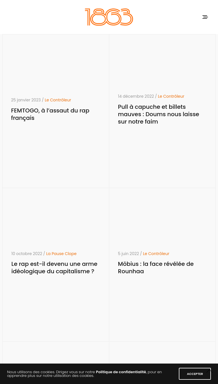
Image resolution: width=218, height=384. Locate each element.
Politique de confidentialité (121, 372)
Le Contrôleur (58, 100)
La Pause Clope (61, 253)
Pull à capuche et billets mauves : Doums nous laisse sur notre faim (158, 114)
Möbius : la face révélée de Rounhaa (156, 267)
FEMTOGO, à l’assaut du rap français (50, 114)
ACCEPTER (195, 374)
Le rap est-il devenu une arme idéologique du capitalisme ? (54, 267)
